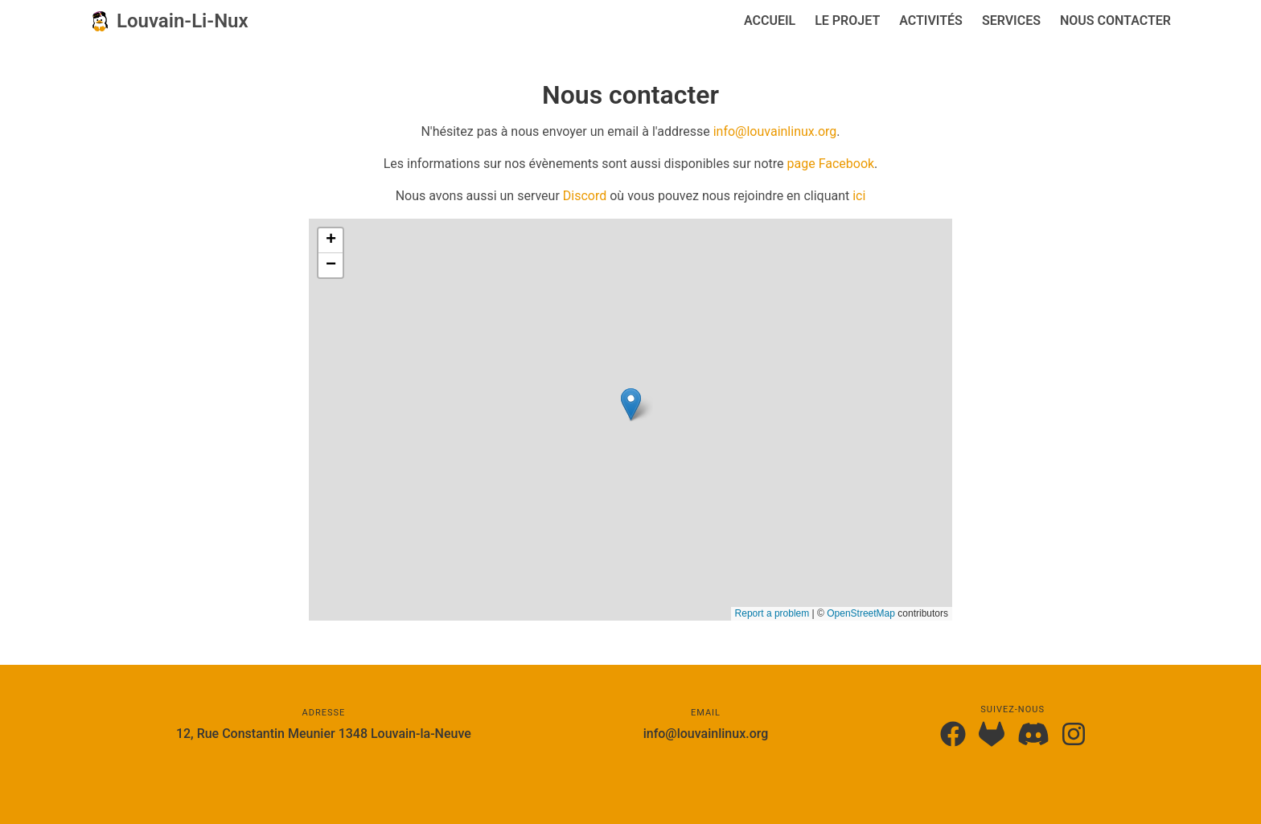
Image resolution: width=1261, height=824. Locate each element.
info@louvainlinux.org (775, 131)
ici (858, 195)
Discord (584, 195)
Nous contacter (1115, 20)
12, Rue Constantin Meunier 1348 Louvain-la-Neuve (323, 733)
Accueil (769, 20)
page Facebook (831, 163)
